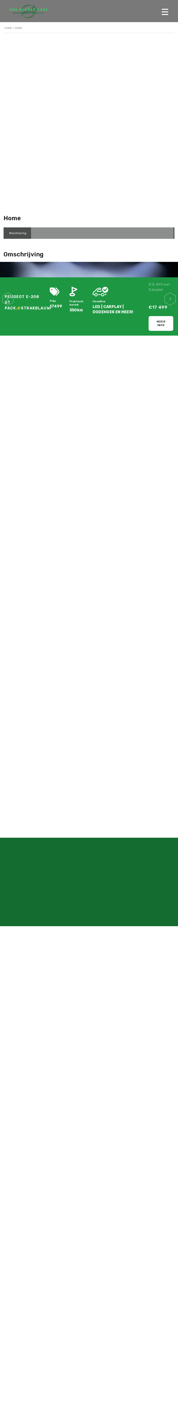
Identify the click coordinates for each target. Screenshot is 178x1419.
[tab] (18, 233)
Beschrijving (17, 233)
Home (8, 28)
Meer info (161, 323)
